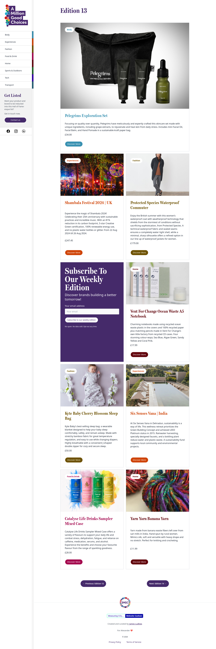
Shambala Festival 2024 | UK (88, 202)
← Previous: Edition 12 (93, 583)
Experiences (10, 42)
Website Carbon (134, 616)
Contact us (15, 120)
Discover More (73, 144)
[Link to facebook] (8, 131)
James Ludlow (135, 624)
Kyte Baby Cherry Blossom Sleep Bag (91, 416)
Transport (9, 85)
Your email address (75, 305)
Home (7, 63)
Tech (7, 77)
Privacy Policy (115, 642)
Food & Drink (11, 56)
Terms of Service (133, 642)
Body (7, 34)
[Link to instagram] (16, 131)
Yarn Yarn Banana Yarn (149, 518)
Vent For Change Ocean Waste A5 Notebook (157, 314)
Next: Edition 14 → (157, 583)
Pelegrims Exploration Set (86, 115)
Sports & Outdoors (13, 70)
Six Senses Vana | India (149, 413)
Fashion (8, 49)
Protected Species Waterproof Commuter (154, 205)
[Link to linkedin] (23, 131)
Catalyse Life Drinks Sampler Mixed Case (89, 521)
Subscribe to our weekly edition (81, 320)
